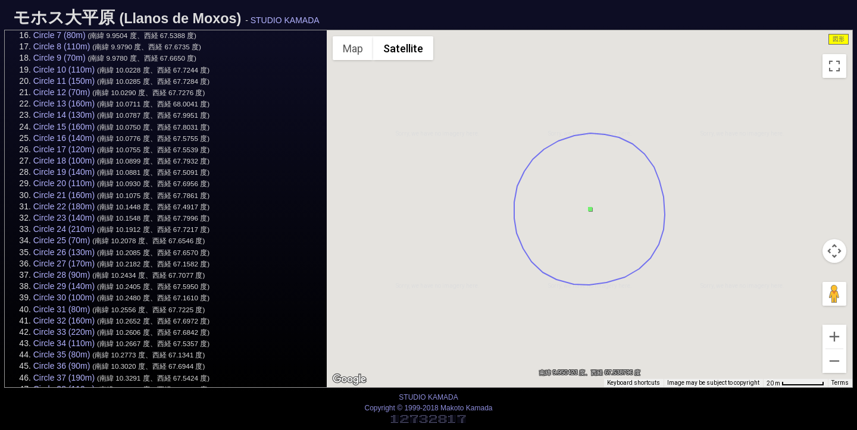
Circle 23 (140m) (64, 217)
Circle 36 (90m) (61, 366)
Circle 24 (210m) (64, 229)
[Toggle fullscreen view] (834, 66)
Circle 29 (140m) (64, 286)
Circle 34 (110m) (64, 343)
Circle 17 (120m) (64, 149)
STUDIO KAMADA (285, 20)
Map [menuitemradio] (353, 48)
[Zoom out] (834, 361)
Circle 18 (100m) (64, 160)
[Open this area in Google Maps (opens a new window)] (349, 379)
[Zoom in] (834, 337)
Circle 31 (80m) (61, 309)
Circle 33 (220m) (64, 332)
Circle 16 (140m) (64, 138)
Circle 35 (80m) (61, 354)
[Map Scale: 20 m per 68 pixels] (795, 383)
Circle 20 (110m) (64, 183)
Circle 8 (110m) (61, 46)
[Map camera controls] (834, 251)
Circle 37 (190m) (64, 377)
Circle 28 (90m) (61, 275)
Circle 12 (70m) (61, 92)
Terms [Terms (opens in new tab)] (840, 382)
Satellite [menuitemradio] (403, 48)
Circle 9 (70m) (59, 57)
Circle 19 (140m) (64, 172)
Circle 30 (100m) (64, 297)
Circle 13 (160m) (64, 103)
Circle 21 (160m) (64, 195)
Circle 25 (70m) (61, 240)
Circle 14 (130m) (64, 115)
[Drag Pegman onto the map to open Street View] (834, 294)
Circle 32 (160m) (64, 320)
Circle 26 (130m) (64, 252)
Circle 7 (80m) (59, 35)
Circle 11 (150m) (64, 81)
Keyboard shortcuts (633, 382)
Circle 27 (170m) (64, 263)
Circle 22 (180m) (64, 206)
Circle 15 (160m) (64, 126)
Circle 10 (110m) (64, 69)
